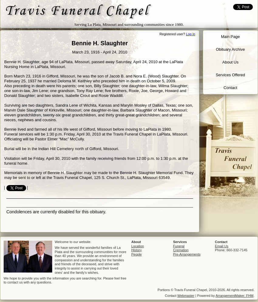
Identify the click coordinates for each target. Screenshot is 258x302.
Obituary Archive (230, 49)
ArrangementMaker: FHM (234, 295)
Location (137, 246)
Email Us (221, 246)
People (136, 254)
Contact (230, 87)
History (136, 250)
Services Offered (230, 75)
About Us (230, 62)
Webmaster (185, 295)
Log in (190, 34)
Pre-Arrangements (186, 254)
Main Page (230, 36)
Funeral (178, 246)
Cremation (180, 250)
